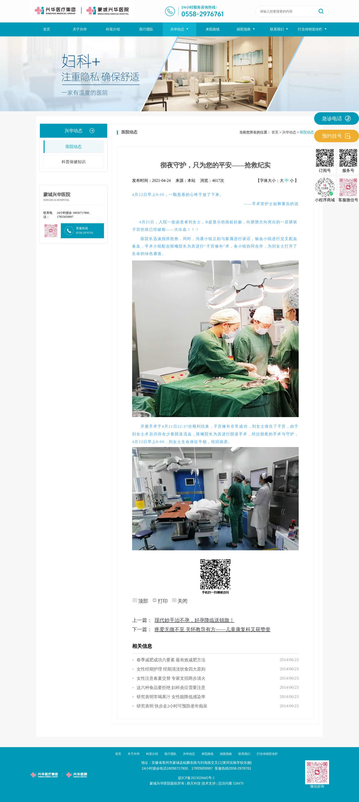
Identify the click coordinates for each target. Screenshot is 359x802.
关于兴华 (80, 29)
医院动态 (63, 146)
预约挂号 (336, 136)
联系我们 (279, 29)
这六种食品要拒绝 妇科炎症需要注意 (171, 687)
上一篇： (183, 620)
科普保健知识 (65, 162)
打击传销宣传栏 (312, 29)
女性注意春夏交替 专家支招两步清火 (171, 678)
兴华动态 (179, 29)
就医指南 (246, 29)
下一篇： (201, 629)
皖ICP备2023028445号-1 (196, 778)
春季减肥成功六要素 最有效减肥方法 (171, 660)
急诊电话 (336, 118)
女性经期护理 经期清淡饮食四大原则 (171, 669)
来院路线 (213, 29)
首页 (46, 29)
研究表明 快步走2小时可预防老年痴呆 (172, 706)
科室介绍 (113, 29)
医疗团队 (146, 29)
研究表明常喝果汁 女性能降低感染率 (171, 696)
